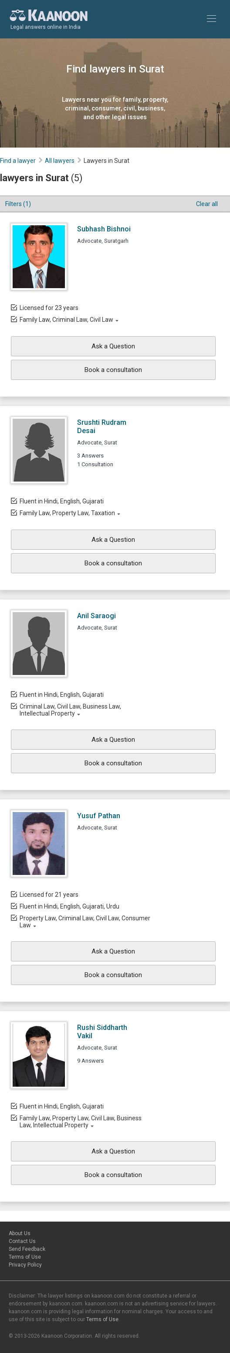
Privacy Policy (25, 1265)
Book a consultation (113, 370)
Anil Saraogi (96, 616)
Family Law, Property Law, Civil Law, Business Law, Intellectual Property (81, 1122)
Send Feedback (27, 1249)
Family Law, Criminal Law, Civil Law (66, 319)
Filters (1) (18, 203)
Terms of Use (25, 1257)
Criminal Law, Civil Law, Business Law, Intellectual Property (70, 710)
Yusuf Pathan (98, 816)
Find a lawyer (18, 160)
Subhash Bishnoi (104, 229)
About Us (19, 1233)
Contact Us (22, 1241)
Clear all (207, 203)
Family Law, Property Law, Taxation (67, 513)
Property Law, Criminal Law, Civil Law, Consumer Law (85, 922)
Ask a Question (113, 346)
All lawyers (59, 160)
